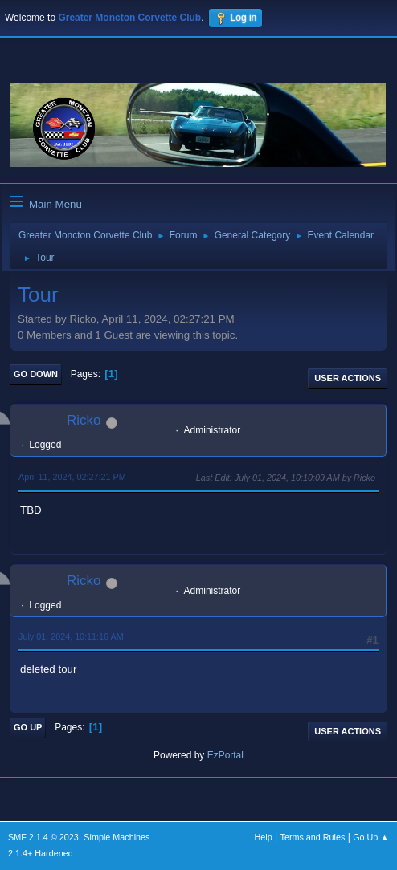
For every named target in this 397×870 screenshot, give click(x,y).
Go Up (28, 727)
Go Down (36, 374)
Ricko (84, 420)
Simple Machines (116, 837)
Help (263, 837)
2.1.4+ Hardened (40, 853)
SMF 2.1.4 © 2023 (43, 837)
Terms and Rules (313, 837)
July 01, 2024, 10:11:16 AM (71, 636)
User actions (347, 378)
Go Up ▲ (371, 837)
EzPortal (225, 755)
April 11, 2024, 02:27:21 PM (72, 477)
